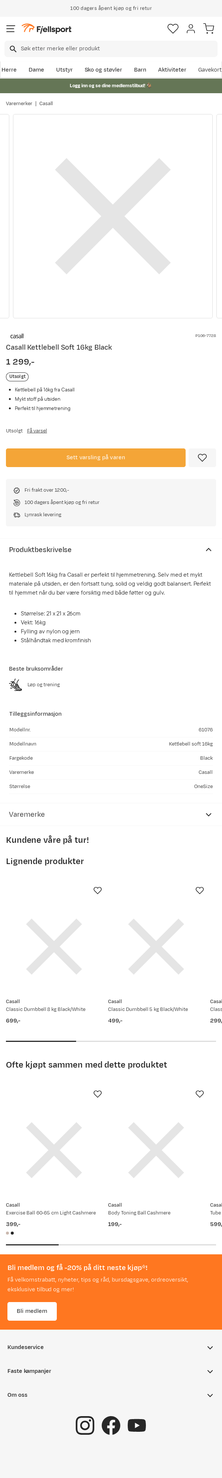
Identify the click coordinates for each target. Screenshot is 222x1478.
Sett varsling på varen (95, 457)
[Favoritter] (173, 29)
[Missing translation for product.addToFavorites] (202, 457)
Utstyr (64, 70)
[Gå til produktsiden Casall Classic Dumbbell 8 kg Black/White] (54, 946)
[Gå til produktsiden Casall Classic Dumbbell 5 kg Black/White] (156, 946)
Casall (46, 103)
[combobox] (111, 49)
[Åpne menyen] (11, 28)
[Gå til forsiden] (46, 28)
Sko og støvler (104, 70)
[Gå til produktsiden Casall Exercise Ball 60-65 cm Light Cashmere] (54, 1150)
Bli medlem (32, 1311)
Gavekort (210, 70)
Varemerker (19, 103)
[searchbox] (118, 49)
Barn (140, 70)
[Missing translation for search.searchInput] (12, 49)
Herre (9, 70)
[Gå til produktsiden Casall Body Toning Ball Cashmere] (156, 1150)
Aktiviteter (172, 70)
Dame (36, 70)
